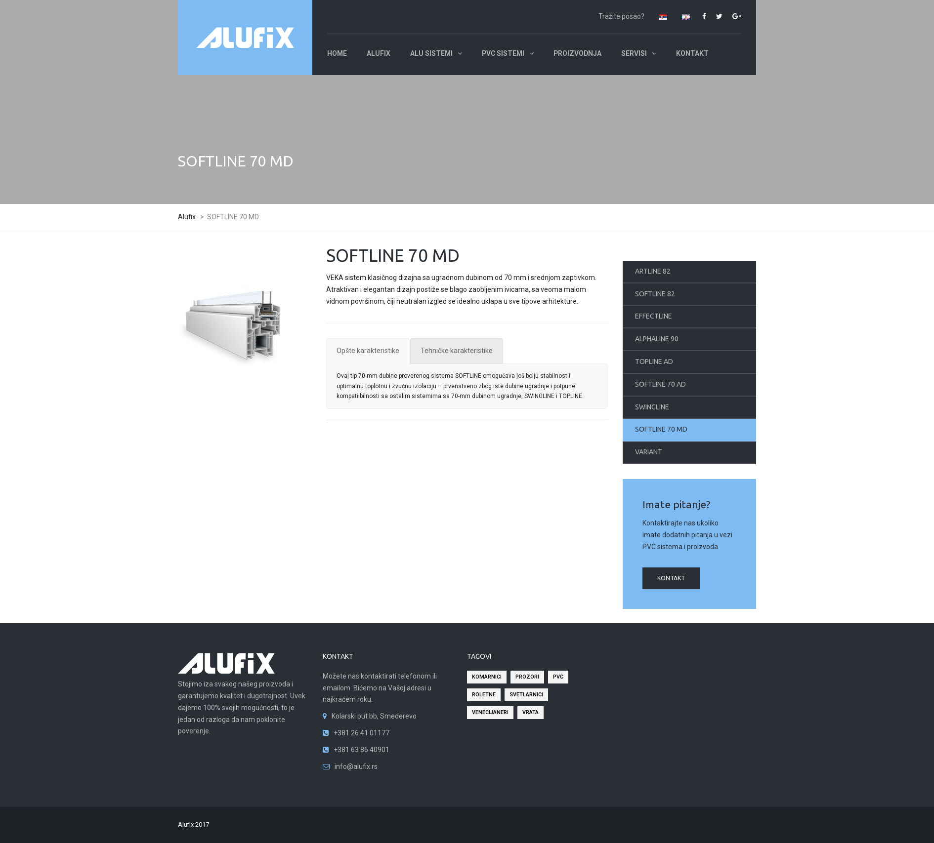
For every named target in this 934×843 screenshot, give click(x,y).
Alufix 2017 (193, 824)
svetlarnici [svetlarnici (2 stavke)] (526, 694)
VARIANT (648, 452)
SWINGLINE (652, 407)
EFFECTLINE (653, 316)
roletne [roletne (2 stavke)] (484, 694)
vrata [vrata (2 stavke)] (530, 712)
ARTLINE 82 (653, 271)
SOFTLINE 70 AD (660, 384)
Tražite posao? (621, 16)
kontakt (671, 578)
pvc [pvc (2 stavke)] (558, 677)
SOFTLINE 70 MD (661, 429)
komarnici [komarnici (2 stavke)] (487, 677)
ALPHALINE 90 (657, 339)
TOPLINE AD (654, 361)
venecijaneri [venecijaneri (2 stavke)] (490, 712)
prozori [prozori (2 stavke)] (527, 677)
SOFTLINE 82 (655, 294)
